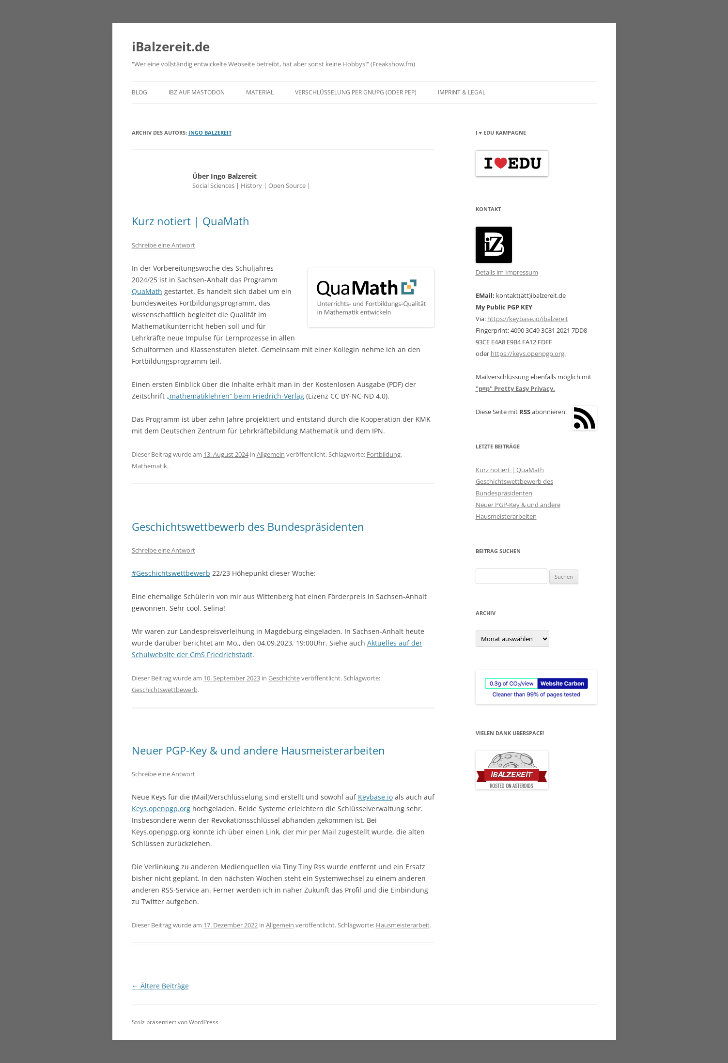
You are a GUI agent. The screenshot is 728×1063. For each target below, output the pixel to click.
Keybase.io (375, 796)
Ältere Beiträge (160, 985)
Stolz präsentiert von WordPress (175, 1022)
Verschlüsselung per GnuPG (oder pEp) (356, 92)
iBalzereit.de (171, 46)
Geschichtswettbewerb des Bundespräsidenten (248, 526)
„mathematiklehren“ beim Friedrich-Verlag (235, 396)
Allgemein (271, 454)
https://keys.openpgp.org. (528, 353)
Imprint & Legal (461, 92)
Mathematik (149, 466)
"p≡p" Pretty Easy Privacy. (516, 388)
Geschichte (284, 678)
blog (139, 92)
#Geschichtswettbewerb (171, 573)
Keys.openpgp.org (161, 808)
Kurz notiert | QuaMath (190, 221)
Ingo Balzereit (210, 132)
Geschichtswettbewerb (165, 689)
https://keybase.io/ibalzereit (527, 318)
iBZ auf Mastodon (197, 92)
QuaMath (147, 291)
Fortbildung (384, 454)
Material (260, 92)
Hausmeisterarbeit (403, 925)
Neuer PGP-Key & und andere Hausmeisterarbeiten (258, 750)
